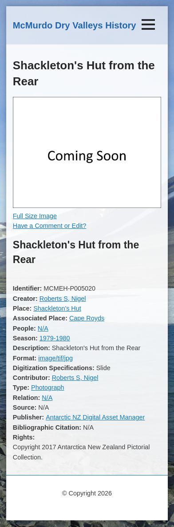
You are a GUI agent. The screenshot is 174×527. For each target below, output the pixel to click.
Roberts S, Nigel (63, 298)
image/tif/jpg (55, 358)
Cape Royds (86, 318)
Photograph (47, 387)
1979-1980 (55, 338)
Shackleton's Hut (57, 308)
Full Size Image (35, 216)
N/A (43, 328)
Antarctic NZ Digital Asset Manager (95, 417)
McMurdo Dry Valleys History (74, 25)
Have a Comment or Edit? (50, 225)
